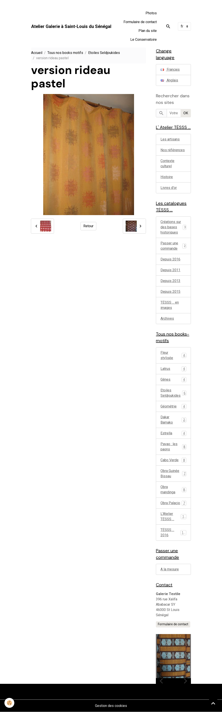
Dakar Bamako (173, 419)
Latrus (173, 368)
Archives (167, 318)
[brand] (71, 26)
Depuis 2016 (170, 259)
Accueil (36, 53)
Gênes (173, 379)
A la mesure (169, 569)
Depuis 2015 (170, 292)
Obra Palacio (173, 503)
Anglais (169, 80)
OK (185, 113)
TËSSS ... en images (169, 305)
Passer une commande (169, 246)
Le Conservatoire (143, 39)
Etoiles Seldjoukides (104, 53)
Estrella (173, 433)
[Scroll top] (213, 703)
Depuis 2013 (170, 281)
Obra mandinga (173, 489)
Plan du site (147, 31)
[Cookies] (9, 703)
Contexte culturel (167, 163)
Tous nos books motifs (65, 53)
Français (170, 69)
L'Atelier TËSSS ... (173, 516)
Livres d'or (168, 188)
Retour (88, 226)
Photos (151, 13)
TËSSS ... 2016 (173, 532)
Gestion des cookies (111, 706)
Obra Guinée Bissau (173, 473)
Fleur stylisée (173, 355)
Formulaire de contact (140, 22)
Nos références (172, 150)
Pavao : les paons (173, 446)
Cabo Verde (173, 460)
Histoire (166, 177)
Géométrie (173, 406)
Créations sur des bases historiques (170, 227)
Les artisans (170, 139)
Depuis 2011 (170, 270)
